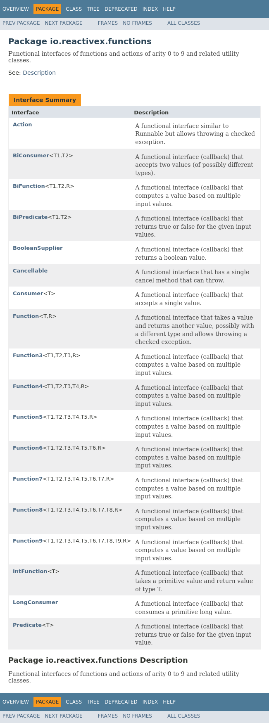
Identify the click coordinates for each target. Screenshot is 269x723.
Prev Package (21, 23)
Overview (15, 9)
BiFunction (29, 186)
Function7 (28, 479)
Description (39, 72)
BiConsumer (31, 155)
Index (150, 9)
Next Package (64, 23)
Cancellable (30, 271)
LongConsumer (35, 602)
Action (22, 124)
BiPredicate (30, 217)
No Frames (137, 23)
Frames (108, 23)
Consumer (28, 293)
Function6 (28, 448)
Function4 (28, 386)
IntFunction (30, 571)
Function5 (28, 417)
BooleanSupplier (37, 248)
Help (169, 9)
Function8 (28, 510)
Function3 (28, 355)
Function (26, 316)
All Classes (183, 23)
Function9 (28, 541)
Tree (93, 9)
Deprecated (121, 9)
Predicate (27, 625)
